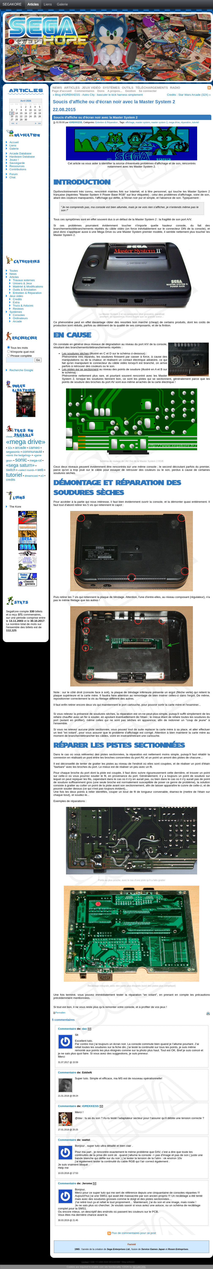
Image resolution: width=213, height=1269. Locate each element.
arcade (20, 447)
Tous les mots (19, 347)
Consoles (19, 315)
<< (12, 123)
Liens (48, 4)
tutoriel (195, 122)
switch (10, 470)
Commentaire (67, 1028)
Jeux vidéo (91, 87)
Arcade (17, 321)
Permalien (59, 1013)
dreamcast (31, 475)
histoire (19, 436)
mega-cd (36, 460)
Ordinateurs (20, 318)
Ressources (17, 166)
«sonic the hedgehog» (18, 455)
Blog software (128, 1262)
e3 (42, 475)
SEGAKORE (12, 4)
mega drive (174, 122)
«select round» (26, 470)
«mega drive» (25, 441)
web (40, 470)
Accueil (14, 142)
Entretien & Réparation (106, 122)
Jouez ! (14, 159)
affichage (129, 122)
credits (10, 479)
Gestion (130, 91)
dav (84, 1028)
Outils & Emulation (24, 289)
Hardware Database (22, 156)
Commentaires (84, 91)
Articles (32, 4)
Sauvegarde (17, 163)
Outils (127, 87)
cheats (9, 436)
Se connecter (148, 91)
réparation (186, 122)
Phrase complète (21, 355)
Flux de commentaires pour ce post (131, 1233)
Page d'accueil (62, 91)
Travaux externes (24, 280)
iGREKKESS (75, 122)
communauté (32, 451)
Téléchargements (151, 87)
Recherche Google (21, 370)
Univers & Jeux (22, 283)
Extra (16, 302)
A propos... (114, 91)
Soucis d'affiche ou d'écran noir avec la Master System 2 (95, 117)
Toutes (14, 270)
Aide (92, 1262)
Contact (85, 1262)
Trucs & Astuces (23, 305)
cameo (34, 447)
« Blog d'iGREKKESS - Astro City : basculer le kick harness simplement (98, 94)
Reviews (18, 308)
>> (39, 123)
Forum (14, 174)
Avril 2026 (25, 100)
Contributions (18, 169)
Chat (12, 177)
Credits (17, 299)
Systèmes (111, 87)
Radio (175, 87)
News (57, 87)
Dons (100, 91)
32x (10, 447)
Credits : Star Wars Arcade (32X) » (188, 94)
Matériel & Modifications (28, 286)
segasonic (13, 451)
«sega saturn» (20, 465)
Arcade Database (21, 153)
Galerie (62, 4)
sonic (21, 460)
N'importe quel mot (22, 351)
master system (143, 122)
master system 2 (159, 122)
